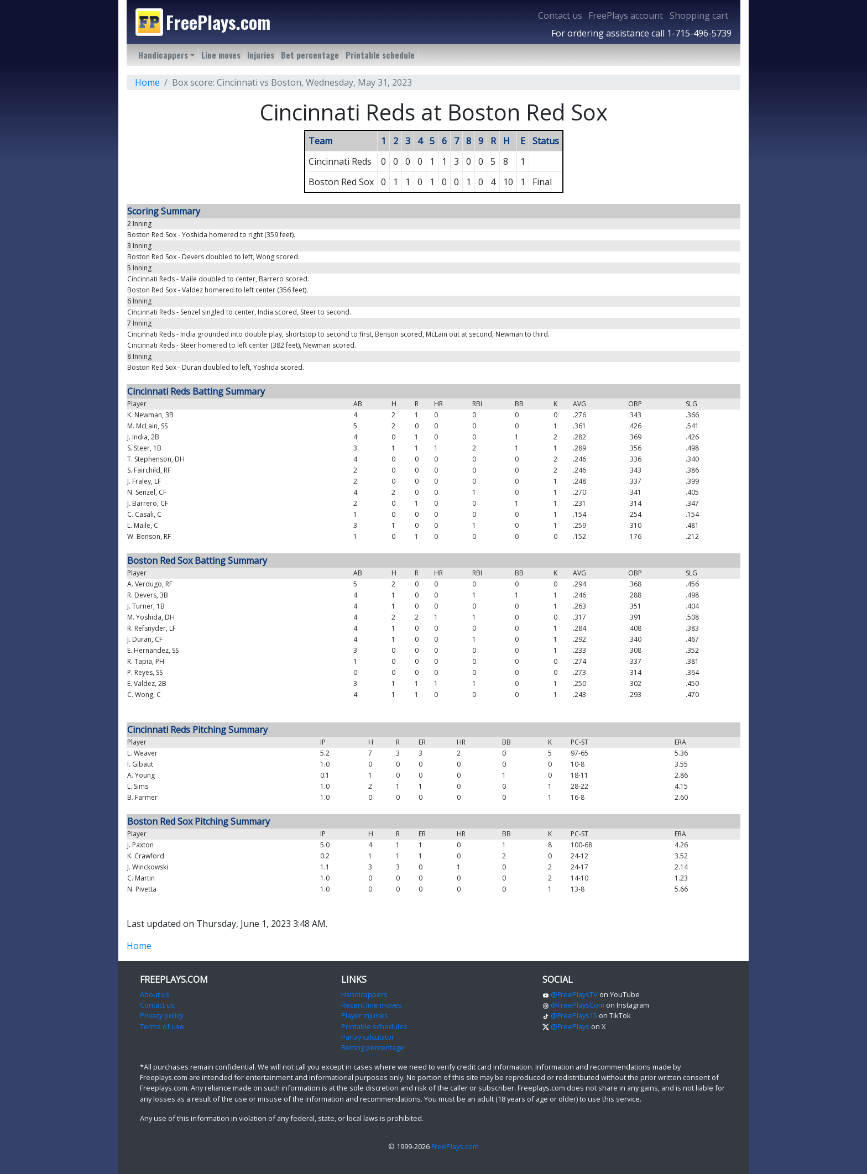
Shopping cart (699, 15)
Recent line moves (371, 1005)
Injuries (260, 55)
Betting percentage (372, 1047)
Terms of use (162, 1026)
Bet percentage (310, 55)
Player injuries (364, 1015)
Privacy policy (161, 1015)
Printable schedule (380, 55)
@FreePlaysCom (573, 1005)
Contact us (560, 15)
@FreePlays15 (569, 1015)
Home (147, 82)
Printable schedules (374, 1026)
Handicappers (364, 994)
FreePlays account (625, 15)
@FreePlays (565, 1026)
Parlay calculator (367, 1037)
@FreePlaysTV (570, 994)
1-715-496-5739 (699, 33)
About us (155, 994)
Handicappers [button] (163, 55)
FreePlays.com (455, 1146)
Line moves (221, 55)
